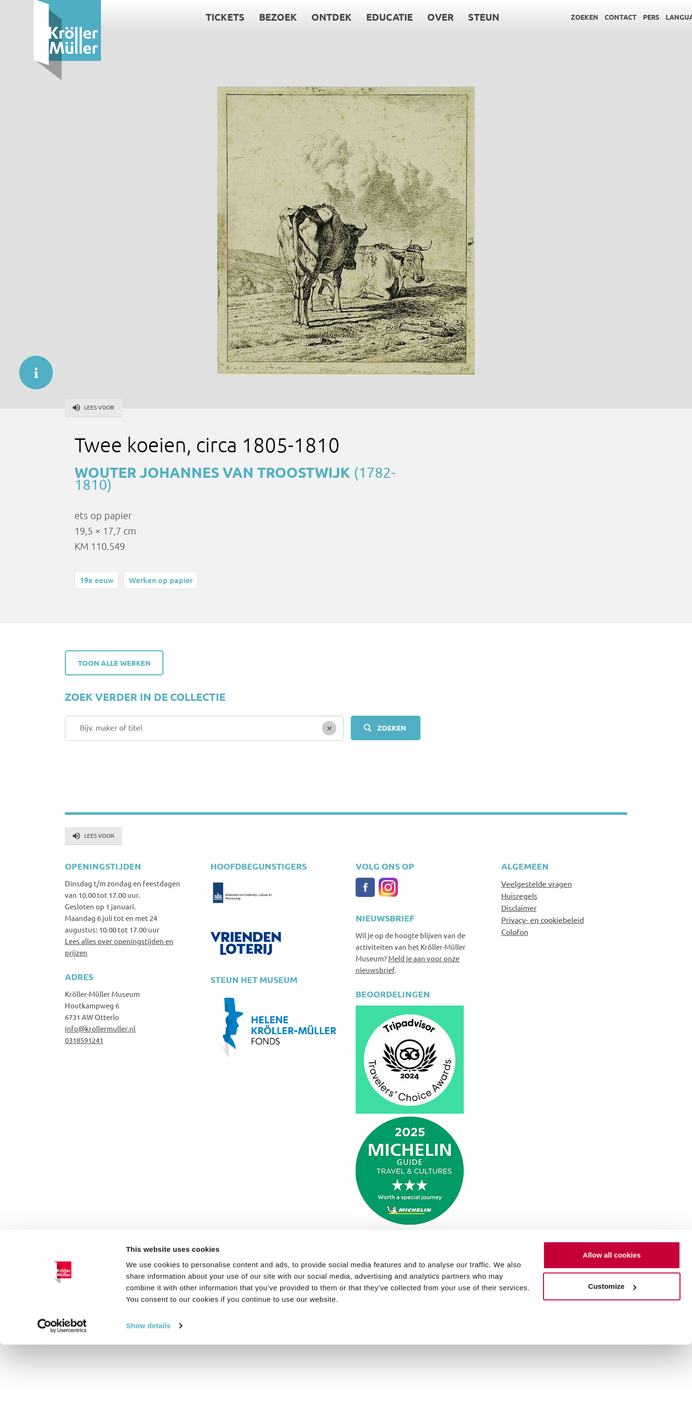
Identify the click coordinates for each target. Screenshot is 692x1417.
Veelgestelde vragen (536, 883)
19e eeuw (96, 579)
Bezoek (244, 17)
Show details (148, 1398)
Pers (617, 16)
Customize (612, 1359)
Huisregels (519, 895)
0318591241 (84, 1039)
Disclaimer (519, 907)
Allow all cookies (612, 1327)
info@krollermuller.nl (100, 1028)
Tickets (191, 17)
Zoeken (551, 16)
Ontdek (298, 17)
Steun (450, 17)
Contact (587, 16)
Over (407, 17)
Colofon (514, 931)
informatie (31, 368)
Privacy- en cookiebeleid (542, 919)
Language (650, 16)
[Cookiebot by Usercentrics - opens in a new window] (62, 1398)
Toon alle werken (114, 663)
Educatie (356, 17)
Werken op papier (161, 579)
